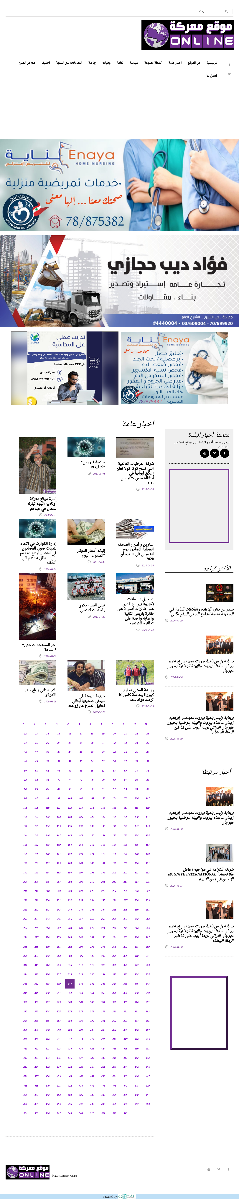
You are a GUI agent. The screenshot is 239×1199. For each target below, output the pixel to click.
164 (114, 845)
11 (146, 724)
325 (36, 974)
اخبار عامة (175, 63)
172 (70, 854)
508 (70, 1113)
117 (125, 807)
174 (92, 854)
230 (48, 900)
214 (137, 882)
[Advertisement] (119, 109)
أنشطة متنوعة (153, 63)
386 (48, 1021)
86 (47, 789)
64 (70, 770)
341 (81, 983)
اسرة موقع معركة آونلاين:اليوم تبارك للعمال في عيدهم (42, 504)
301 (36, 956)
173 (81, 854)
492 (25, 1104)
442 (137, 1058)
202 (137, 872)
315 (59, 965)
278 (48, 937)
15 (58, 733)
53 (81, 761)
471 (59, 1085)
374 (48, 1011)
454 (137, 1067)
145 (36, 835)
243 (59, 909)
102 (92, 798)
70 (136, 770)
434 (48, 1058)
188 (114, 863)
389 (81, 1021)
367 (103, 1002)
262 (137, 919)
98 (47, 798)
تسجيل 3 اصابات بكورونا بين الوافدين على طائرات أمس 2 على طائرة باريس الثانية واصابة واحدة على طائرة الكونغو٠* (135, 611)
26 (47, 743)
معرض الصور (27, 63)
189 (125, 863)
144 (25, 835)
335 (148, 974)
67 (103, 770)
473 (81, 1085)
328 (70, 974)
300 (25, 956)
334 (137, 974)
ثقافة (120, 63)
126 (92, 817)
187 (103, 863)
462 (92, 1076)
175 (103, 854)
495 (59, 1104)
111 (58, 807)
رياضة (92, 63)
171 (59, 854)
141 (125, 826)
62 (47, 770)
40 (70, 752)
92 (114, 789)
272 (114, 928)
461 (81, 1076)
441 (125, 1058)
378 (92, 1011)
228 (25, 900)
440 (114, 1058)
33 (125, 743)
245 (81, 909)
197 (81, 872)
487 (103, 1095)
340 (70, 983)
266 (48, 928)
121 (36, 817)
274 (137, 928)
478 (137, 1085)
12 (25, 733)
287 (148, 937)
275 (148, 928)
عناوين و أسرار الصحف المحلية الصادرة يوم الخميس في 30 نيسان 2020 (136, 552)
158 (48, 845)
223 (103, 891)
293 (81, 946)
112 (70, 807)
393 (125, 1021)
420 (25, 1048)
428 (114, 1048)
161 (81, 845)
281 (81, 937)
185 (81, 863)
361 (36, 1002)
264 (25, 928)
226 (137, 891)
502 (137, 1104)
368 (114, 1002)
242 (48, 909)
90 (92, 789)
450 (92, 1067)
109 (36, 807)
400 (70, 1030)
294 (92, 946)
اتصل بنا (211, 76)
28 (70, 743)
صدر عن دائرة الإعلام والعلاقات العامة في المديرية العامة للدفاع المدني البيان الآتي (201, 612)
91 (103, 789)
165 (125, 845)
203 (148, 872)
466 (137, 1076)
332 (114, 974)
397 (36, 1030)
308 (114, 956)
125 (81, 817)
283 (103, 937)
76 (70, 780)
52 (70, 761)
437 (81, 1058)
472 (70, 1085)
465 (125, 1076)
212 (114, 882)
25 (36, 743)
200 (114, 872)
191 (148, 863)
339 (59, 983)
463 (103, 1076)
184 (70, 863)
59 (147, 761)
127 (103, 817)
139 (103, 826)
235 (103, 900)
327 (59, 974)
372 (25, 1011)
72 (25, 780)
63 (58, 770)
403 (103, 1030)
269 (81, 928)
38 (47, 752)
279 (59, 937)
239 (148, 900)
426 (92, 1048)
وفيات (106, 63)
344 (114, 983)
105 (125, 798)
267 (59, 928)
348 (25, 993)
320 (114, 965)
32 (114, 743)
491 (148, 1095)
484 (70, 1095)
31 (103, 743)
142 (137, 826)
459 (59, 1076)
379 (103, 1011)
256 (70, 919)
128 (114, 817)
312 (25, 965)
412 (70, 1039)
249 (125, 909)
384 (25, 1021)
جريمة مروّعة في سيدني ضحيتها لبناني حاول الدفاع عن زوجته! (86, 701)
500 (114, 1104)
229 (36, 900)
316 (70, 965)
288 (25, 946)
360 (25, 1002)
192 (25, 872)
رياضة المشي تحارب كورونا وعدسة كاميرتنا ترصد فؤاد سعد (136, 695)
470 (48, 1085)
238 (137, 900)
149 (81, 835)
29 (81, 743)
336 (25, 983)
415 (103, 1039)
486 (92, 1095)
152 (114, 835)
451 (103, 1067)
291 (59, 946)
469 (36, 1085)
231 (59, 900)
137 (81, 826)
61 (36, 770)
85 (36, 789)
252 (25, 919)
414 (92, 1039)
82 (136, 780)
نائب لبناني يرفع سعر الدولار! (40, 693)
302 (48, 956)
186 (92, 863)
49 (36, 761)
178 (137, 854)
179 (148, 854)
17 (81, 733)
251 (148, 909)
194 (48, 872)
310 (137, 956)
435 (59, 1058)
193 (36, 872)
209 (81, 882)
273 (125, 928)
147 (59, 835)
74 (47, 780)
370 (137, 1002)
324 (25, 974)
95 (147, 789)
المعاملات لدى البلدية (69, 63)
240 (25, 909)
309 (125, 956)
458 (48, 1076)
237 (125, 900)
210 (92, 882)
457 (36, 1076)
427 (103, 1048)
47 (147, 752)
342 (92, 983)
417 (125, 1039)
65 (81, 770)
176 (114, 854)
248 (114, 909)
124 (70, 817)
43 (103, 752)
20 (114, 733)
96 (25, 798)
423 (59, 1048)
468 (25, 1085)
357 (125, 993)
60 (25, 770)
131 (148, 817)
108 (25, 807)
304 (70, 956)
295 (103, 946)
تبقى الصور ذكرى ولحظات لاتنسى (92, 608)
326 (48, 974)
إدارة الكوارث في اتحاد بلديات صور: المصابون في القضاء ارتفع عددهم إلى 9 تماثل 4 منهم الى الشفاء (38, 553)
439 (103, 1058)
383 (148, 1011)
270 (92, 928)
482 (48, 1095)
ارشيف (45, 63)
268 (70, 928)
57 (125, 761)
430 (137, 1048)
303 (59, 956)
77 (81, 780)
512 (114, 1113)
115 (103, 807)
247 (103, 909)
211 (103, 882)
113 (81, 807)
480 (25, 1095)
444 (25, 1067)
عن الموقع (194, 63)
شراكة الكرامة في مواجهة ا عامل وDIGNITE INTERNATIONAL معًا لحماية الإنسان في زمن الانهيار (200, 874)
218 (48, 891)
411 (59, 1039)
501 (125, 1104)
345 (125, 983)
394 (137, 1021)
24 (25, 743)
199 (103, 872)
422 (48, 1048)
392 (114, 1021)
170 (48, 854)
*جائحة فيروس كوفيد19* (93, 465)
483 (59, 1095)
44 (114, 752)
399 (59, 1030)
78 (92, 780)
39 (58, 752)
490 (137, 1095)
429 (125, 1048)
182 (48, 863)
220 (70, 891)
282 (92, 937)
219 (59, 891)
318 (92, 965)
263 (148, 919)
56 (114, 761)
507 (59, 1113)
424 (70, 1048)
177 (125, 854)
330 (92, 974)
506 (48, 1113)
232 (70, 900)
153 (125, 835)
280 (70, 937)
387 (59, 1021)
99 (58, 798)
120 (25, 817)
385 (36, 1021)
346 (137, 983)
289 (36, 946)
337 (36, 983)
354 (92, 993)
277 (36, 937)
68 (114, 770)
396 (25, 1030)
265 (36, 928)
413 (81, 1039)
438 (92, 1058)
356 (114, 993)
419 (148, 1039)
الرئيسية (212, 63)
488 (114, 1095)
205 (36, 882)
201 (125, 872)
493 (36, 1104)
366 (92, 1002)
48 (25, 761)
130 (137, 817)
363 (59, 1002)
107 (148, 798)
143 (148, 826)
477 (125, 1085)
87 (58, 789)
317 (81, 965)
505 (36, 1113)
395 (148, 1021)
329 (81, 974)
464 (114, 1076)
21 (125, 733)
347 (148, 983)
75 (58, 780)
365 (81, 1002)
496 (70, 1104)
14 (47, 733)
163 (103, 845)
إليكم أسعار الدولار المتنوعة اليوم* (91, 553)
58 (136, 761)
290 (48, 946)
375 (59, 1011)
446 (48, 1067)
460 (70, 1076)
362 (48, 1002)
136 (70, 826)
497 (81, 1104)
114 (92, 807)
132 (25, 826)
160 (70, 845)
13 (36, 733)
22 (136, 733)
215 (148, 882)
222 (92, 891)
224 (114, 891)
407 (148, 1030)
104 (114, 798)
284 (114, 937)
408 (25, 1039)
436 (70, 1058)
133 (36, 826)
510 (92, 1113)
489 (125, 1095)
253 (36, 919)
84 (25, 789)
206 (48, 882)
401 (81, 1030)
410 (48, 1039)
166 (137, 845)
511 (103, 1113)
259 (103, 919)
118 (137, 807)
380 (114, 1011)
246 (92, 909)
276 (25, 937)
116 (114, 807)
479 (148, 1085)
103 (103, 798)
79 (103, 780)
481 (36, 1095)
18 (92, 733)
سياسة (134, 63)
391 (103, 1021)
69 (125, 770)
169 (36, 854)
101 (81, 798)
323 (148, 965)
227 (148, 891)
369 (125, 1002)
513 (125, 1113)
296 (114, 946)
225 (125, 891)
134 (48, 826)
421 (36, 1048)
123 (59, 817)
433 (36, 1058)
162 (92, 845)
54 (92, 761)
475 (103, 1085)
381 (125, 1011)
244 (70, 909)
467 (148, 1076)
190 (137, 863)
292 (70, 946)
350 (48, 993)
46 (136, 752)
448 (70, 1067)
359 (148, 993)
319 (103, 965)
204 (25, 882)
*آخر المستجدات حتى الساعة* (39, 648)
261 (125, 919)
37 (36, 752)
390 (92, 1021)
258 (92, 919)
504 (25, 1113)
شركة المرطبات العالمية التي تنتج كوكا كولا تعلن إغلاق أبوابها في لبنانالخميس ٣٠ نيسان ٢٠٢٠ (135, 473)
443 (148, 1058)
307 (103, 956)
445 (36, 1067)
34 (136, 743)
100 (70, 798)
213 (125, 882)
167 (148, 845)
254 (48, 919)
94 (136, 789)
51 (58, 761)
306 (92, 956)
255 (59, 919)
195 (59, 872)
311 (148, 956)
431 (148, 1048)
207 (59, 882)
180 (25, 863)
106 (137, 798)
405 (125, 1030)
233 (81, 900)
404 (114, 1030)
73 (36, 780)
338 (48, 983)
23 (147, 733)
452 (114, 1067)
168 (25, 854)
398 (48, 1030)
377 (81, 1011)
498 (92, 1104)
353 (81, 993)
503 (148, 1104)
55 (103, 761)
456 (25, 1076)
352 (70, 993)
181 (36, 863)
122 (48, 817)
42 (92, 752)
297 (125, 946)
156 (25, 845)
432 (25, 1058)
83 (147, 780)
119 (148, 807)
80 (114, 780)
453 (125, 1067)
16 (70, 733)
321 (125, 965)
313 (36, 965)
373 (36, 1011)
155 (148, 835)
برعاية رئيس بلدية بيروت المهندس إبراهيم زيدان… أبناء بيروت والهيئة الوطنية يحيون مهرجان (200, 666)
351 (59, 993)
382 (137, 1011)
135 (59, 826)
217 (36, 891)
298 (137, 946)
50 (47, 761)
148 (70, 835)
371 (148, 1002)
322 (137, 965)
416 (114, 1039)
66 (92, 770)
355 (103, 993)
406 (137, 1030)
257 (81, 919)
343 (103, 983)
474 (92, 1085)
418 (137, 1039)
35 (147, 743)
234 (92, 900)
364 (70, 1002)
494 (48, 1104)
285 (125, 937)
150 (92, 835)
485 (81, 1095)
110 (48, 807)
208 (70, 882)
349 (36, 993)
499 (103, 1104)
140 (114, 826)
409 (36, 1039)
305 (81, 956)
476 (114, 1085)
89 (81, 789)
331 (103, 974)
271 (103, 928)
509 (81, 1113)
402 (92, 1030)
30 (92, 743)
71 (147, 770)
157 (36, 845)
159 (59, 845)
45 (125, 752)
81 (125, 780)
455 (148, 1067)
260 (114, 919)
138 (92, 826)
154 (137, 835)
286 (137, 937)
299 (148, 946)
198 (92, 872)
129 (125, 817)
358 (137, 993)
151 (103, 835)
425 (81, 1048)
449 (81, 1067)
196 (70, 872)
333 (125, 974)
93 (125, 789)
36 (25, 752)
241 (36, 909)
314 (48, 965)
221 (81, 891)
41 (81, 752)
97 (36, 798)
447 (59, 1067)
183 (59, 863)
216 (25, 891)
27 (58, 743)
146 (48, 835)
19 (103, 733)
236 (114, 900)
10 (134, 724)
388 (70, 1021)
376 (70, 1011)
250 (137, 909)
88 (70, 789)
